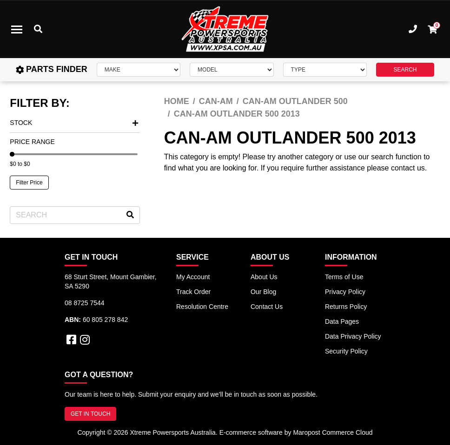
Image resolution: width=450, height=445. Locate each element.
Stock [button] (74, 122)
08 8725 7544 (85, 303)
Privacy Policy (345, 291)
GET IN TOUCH (90, 414)
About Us (264, 277)
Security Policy (346, 351)
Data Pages (342, 321)
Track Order (193, 291)
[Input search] (75, 215)
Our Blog (263, 291)
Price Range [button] (32, 141)
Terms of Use (344, 277)
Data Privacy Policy (353, 336)
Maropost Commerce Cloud (332, 432)
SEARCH (405, 69)
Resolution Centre (202, 306)
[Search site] (130, 215)
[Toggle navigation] (16, 29)
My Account (193, 277)
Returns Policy (346, 306)
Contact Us (267, 306)
